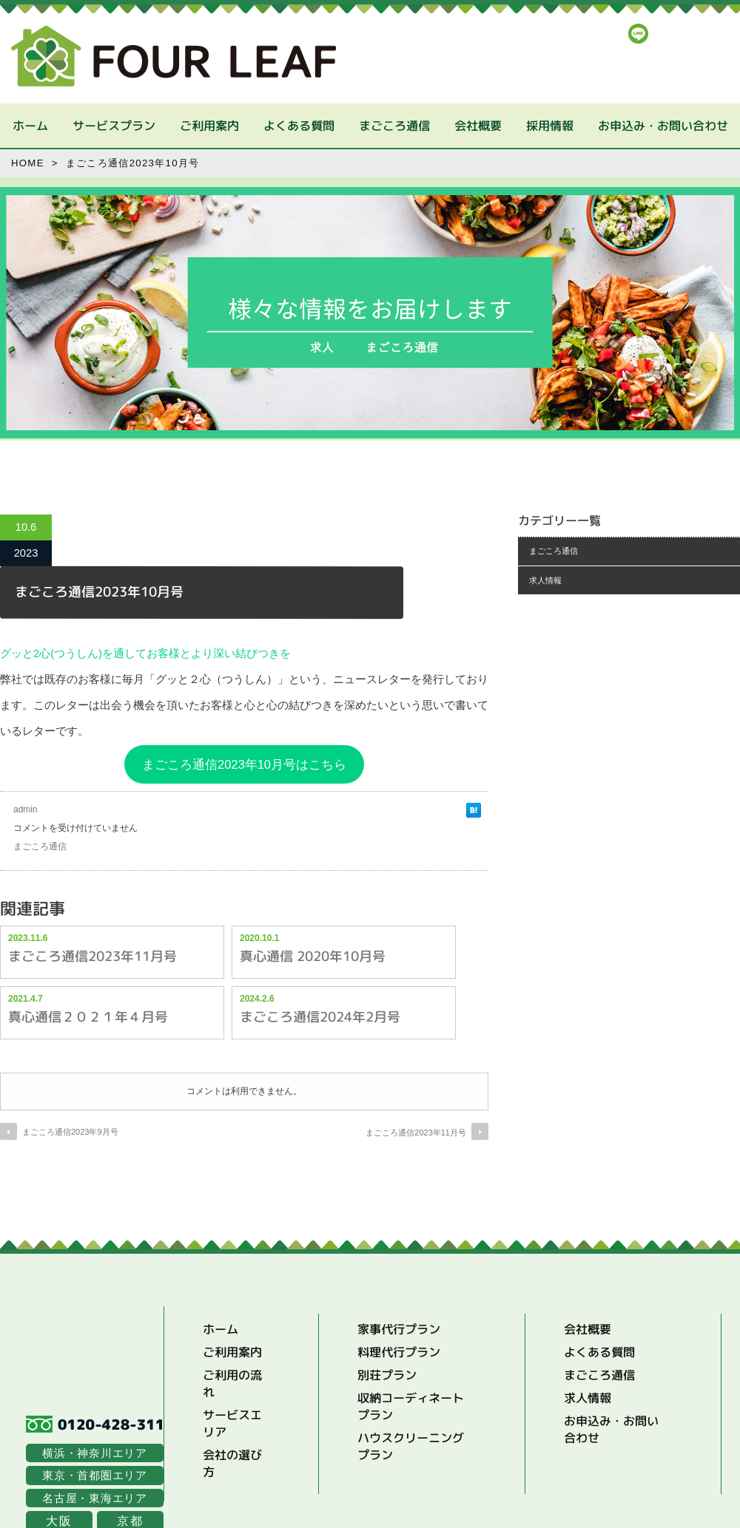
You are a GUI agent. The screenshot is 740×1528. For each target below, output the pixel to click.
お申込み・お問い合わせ (662, 126)
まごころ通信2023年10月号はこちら (244, 764)
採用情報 (549, 126)
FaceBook (712, 34)
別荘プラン (387, 1375)
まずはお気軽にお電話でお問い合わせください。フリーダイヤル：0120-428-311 (620, 69)
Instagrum (675, 34)
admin (25, 809)
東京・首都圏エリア (94, 1475)
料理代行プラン (398, 1352)
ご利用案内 (208, 126)
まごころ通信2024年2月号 (320, 1016)
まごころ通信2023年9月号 (70, 1131)
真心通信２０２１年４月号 (88, 1016)
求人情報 (545, 580)
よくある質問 (298, 126)
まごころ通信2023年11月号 (92, 955)
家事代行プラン (398, 1329)
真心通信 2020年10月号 (313, 955)
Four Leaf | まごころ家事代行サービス (173, 56)
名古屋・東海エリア (94, 1498)
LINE (638, 34)
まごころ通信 (393, 126)
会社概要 (477, 126)
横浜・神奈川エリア (94, 1453)
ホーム (29, 126)
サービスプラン (113, 126)
